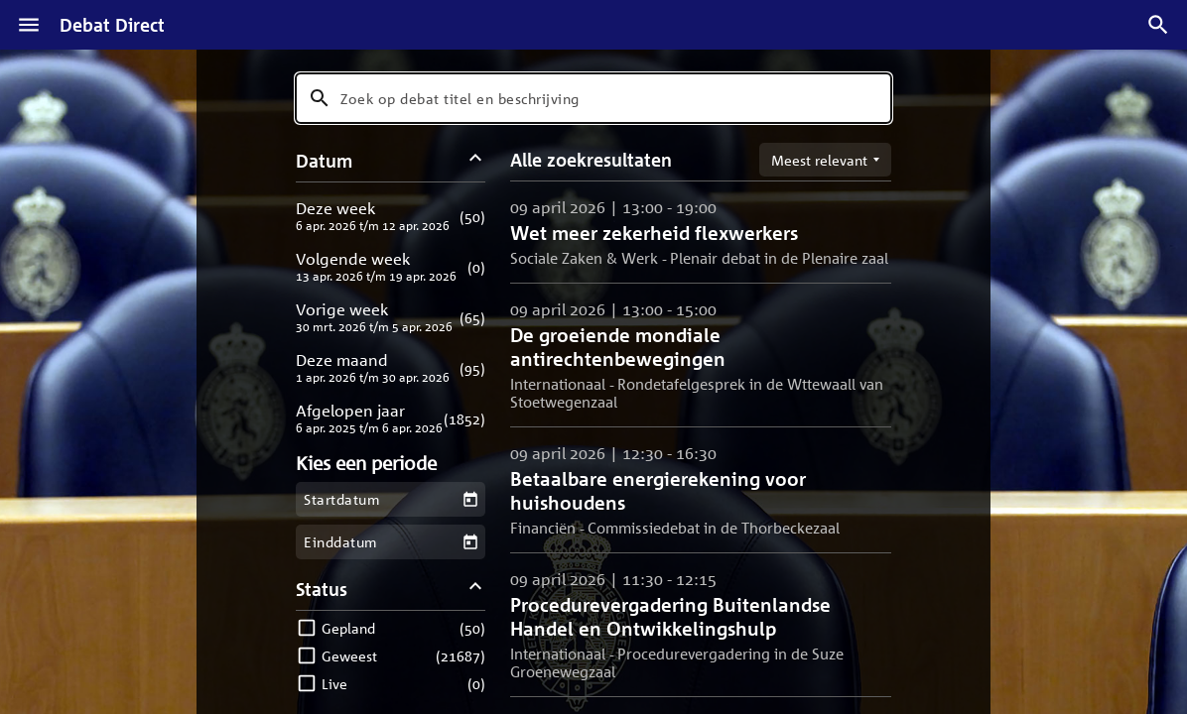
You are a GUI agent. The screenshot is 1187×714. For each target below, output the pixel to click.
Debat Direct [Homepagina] (112, 25)
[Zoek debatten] (1158, 25)
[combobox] (593, 98)
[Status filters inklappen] (476, 588)
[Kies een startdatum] (470, 499)
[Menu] (29, 25)
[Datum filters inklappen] (476, 160)
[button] (390, 215)
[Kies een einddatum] (470, 542)
